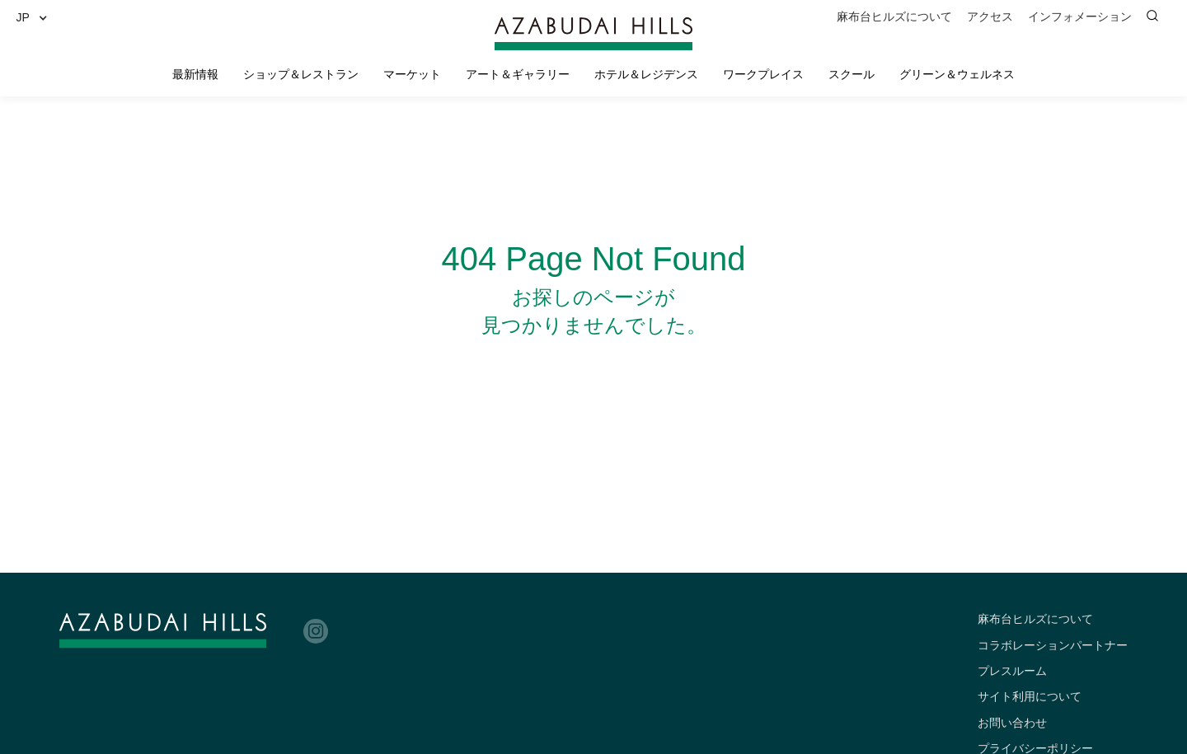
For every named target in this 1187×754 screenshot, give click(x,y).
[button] (37, 17)
